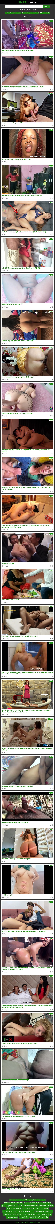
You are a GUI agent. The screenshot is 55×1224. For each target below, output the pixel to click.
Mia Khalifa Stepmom (46, 1205)
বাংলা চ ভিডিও (23, 1217)
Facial (37, 13)
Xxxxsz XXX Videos (42, 1208)
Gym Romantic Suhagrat (32, 1203)
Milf (7, 13)
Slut (32, 13)
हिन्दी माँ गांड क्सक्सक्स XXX (25, 1211)
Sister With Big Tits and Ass (31, 1214)
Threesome (25, 13)
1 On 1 (47, 13)
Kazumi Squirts (46, 1214)
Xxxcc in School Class (14, 1208)
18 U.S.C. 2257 (35, 1222)
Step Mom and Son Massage (29, 1205)
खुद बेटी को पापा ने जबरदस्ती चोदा (39, 1217)
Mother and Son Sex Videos (12, 1214)
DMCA (27, 1222)
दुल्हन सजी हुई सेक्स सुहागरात (10, 1205)
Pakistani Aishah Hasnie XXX (13, 1203)
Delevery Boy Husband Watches (35, 1200)
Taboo (19, 13)
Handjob (12, 13)
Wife (41, 13)
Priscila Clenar (46, 1203)
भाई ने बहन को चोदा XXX (9, 1211)
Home (17, 1222)
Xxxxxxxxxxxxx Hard (16, 1200)
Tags (21, 1222)
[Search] (24, 6)
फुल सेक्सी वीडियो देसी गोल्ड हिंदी (44, 1211)
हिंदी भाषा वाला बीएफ (28, 1208)
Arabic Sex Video (12, 1217)
